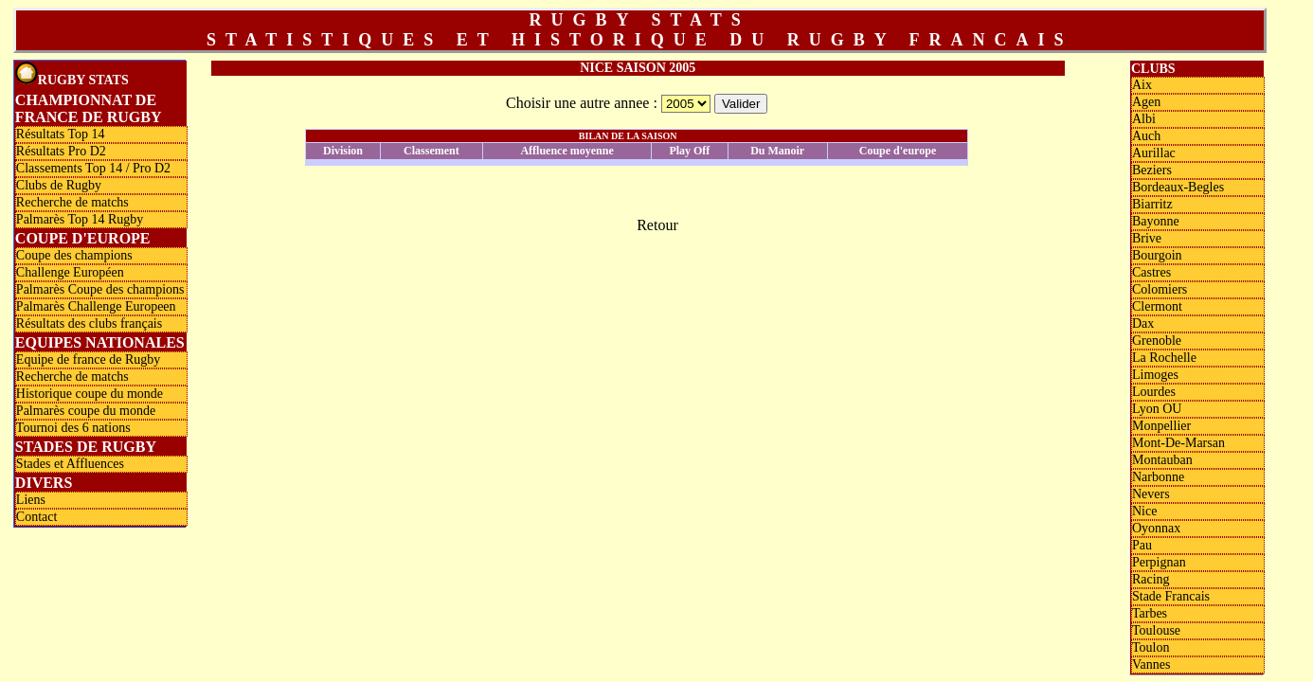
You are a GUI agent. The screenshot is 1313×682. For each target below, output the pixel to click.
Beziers (1152, 170)
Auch (1146, 136)
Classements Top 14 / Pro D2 (93, 168)
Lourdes (1154, 392)
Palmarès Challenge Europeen (96, 306)
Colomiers (1159, 289)
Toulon (1150, 647)
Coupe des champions (74, 255)
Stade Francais (1171, 596)
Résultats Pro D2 (61, 151)
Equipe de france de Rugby (88, 359)
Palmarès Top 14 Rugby (79, 219)
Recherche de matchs (72, 202)
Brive (1146, 238)
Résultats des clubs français (89, 323)
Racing (1151, 579)
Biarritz (1152, 204)
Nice (1144, 511)
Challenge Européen (70, 272)
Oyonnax (1156, 528)
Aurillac (1154, 153)
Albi (1144, 119)
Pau (1142, 545)
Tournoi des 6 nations (73, 428)
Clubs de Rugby (58, 185)
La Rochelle (1164, 357)
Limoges (1155, 375)
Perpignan (1159, 562)
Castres (1151, 272)
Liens (30, 500)
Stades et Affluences (70, 464)
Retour (657, 225)
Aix (1142, 85)
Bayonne (1155, 221)
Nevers (1151, 494)
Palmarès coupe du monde (85, 411)
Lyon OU (1157, 409)
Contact (37, 517)
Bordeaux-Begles (1178, 187)
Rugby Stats (72, 74)
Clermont (1157, 306)
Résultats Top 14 (60, 134)
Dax (1143, 323)
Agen (1146, 102)
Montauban (1162, 460)
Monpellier (1161, 426)
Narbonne (1158, 477)
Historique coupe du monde (89, 393)
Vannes (1151, 664)
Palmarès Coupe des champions (100, 289)
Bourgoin (1157, 255)
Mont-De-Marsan (1178, 443)
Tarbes (1149, 613)
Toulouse (1156, 630)
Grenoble (1156, 340)
